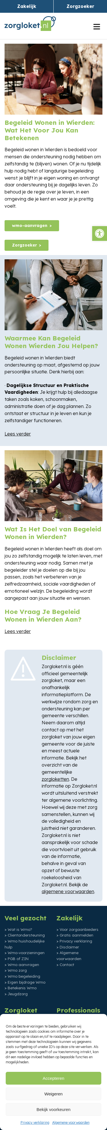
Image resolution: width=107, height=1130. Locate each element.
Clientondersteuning (26, 935)
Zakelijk (26, 6)
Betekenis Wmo (22, 988)
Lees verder (18, 434)
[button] (99, 233)
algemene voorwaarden (68, 891)
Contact (67, 964)
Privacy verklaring (35, 1122)
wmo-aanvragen (29, 225)
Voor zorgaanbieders (79, 929)
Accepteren (53, 1078)
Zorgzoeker (80, 6)
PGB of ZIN (18, 958)
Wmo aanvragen (23, 964)
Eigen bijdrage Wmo (26, 982)
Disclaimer (69, 947)
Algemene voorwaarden (71, 1122)
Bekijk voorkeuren (53, 1109)
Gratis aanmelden (76, 935)
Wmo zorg (17, 970)
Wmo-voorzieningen (26, 952)
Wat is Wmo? (20, 929)
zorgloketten (55, 779)
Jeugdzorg (18, 994)
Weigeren (54, 1093)
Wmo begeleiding (24, 976)
